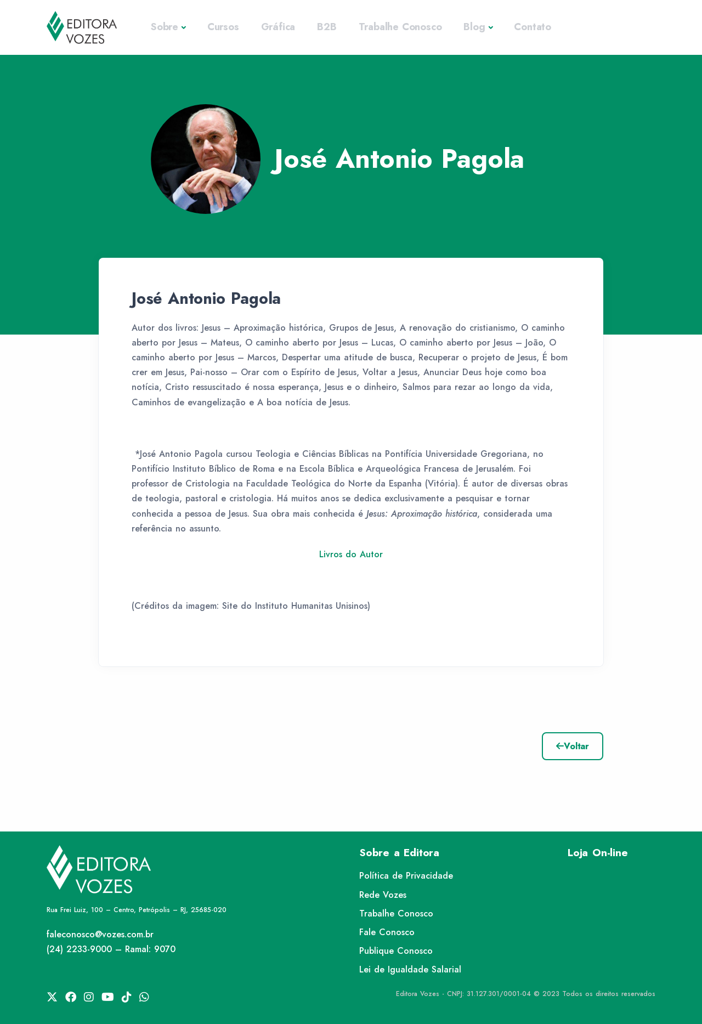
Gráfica (278, 27)
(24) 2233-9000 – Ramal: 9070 (111, 949)
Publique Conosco (396, 950)
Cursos (223, 27)
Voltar (572, 746)
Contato (532, 27)
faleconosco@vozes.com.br (100, 934)
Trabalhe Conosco (400, 27)
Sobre (164, 27)
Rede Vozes (382, 895)
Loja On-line (598, 852)
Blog (474, 27)
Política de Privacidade (406, 875)
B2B (326, 27)
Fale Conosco (387, 932)
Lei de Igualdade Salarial (410, 969)
